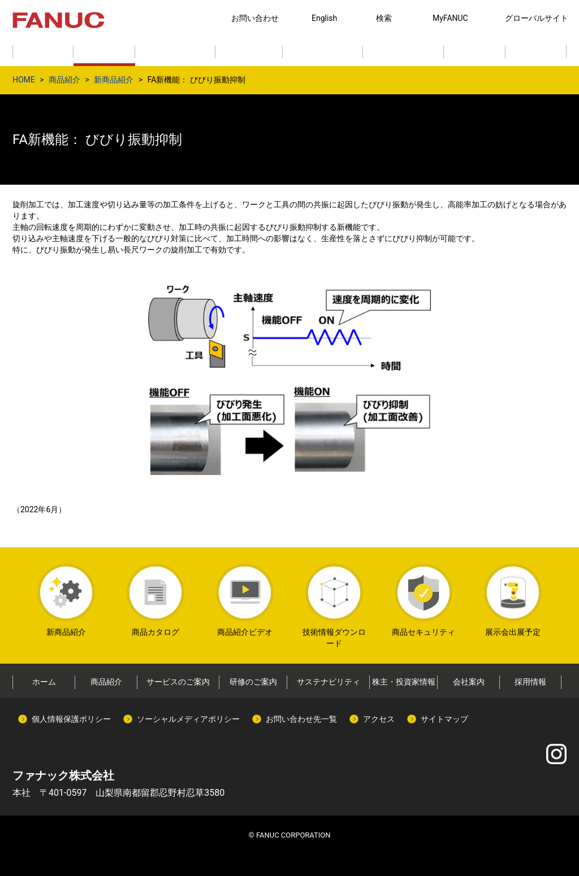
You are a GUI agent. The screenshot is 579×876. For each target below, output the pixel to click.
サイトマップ (444, 719)
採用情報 (530, 681)
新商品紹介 (113, 79)
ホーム (44, 681)
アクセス (379, 719)
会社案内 (469, 681)
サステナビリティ (328, 681)
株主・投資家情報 (403, 681)
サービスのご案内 (178, 681)
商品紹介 (64, 79)
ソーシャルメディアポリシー (188, 719)
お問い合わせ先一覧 (301, 719)
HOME (23, 79)
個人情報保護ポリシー (71, 719)
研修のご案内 (253, 681)
